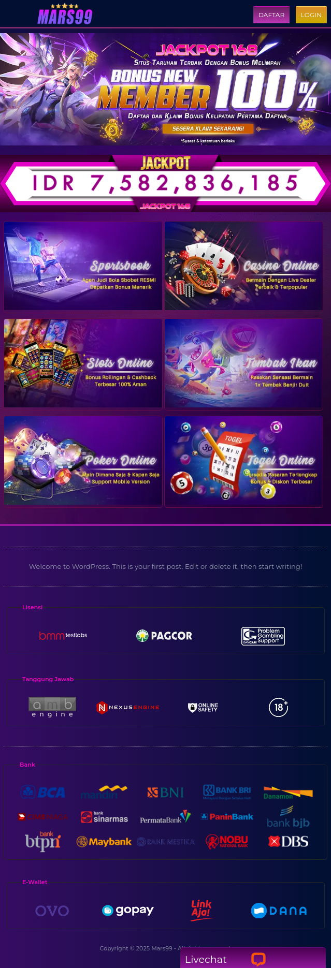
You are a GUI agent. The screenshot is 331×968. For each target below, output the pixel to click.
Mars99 (161, 948)
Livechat (225, 959)
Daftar (271, 15)
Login (311, 15)
